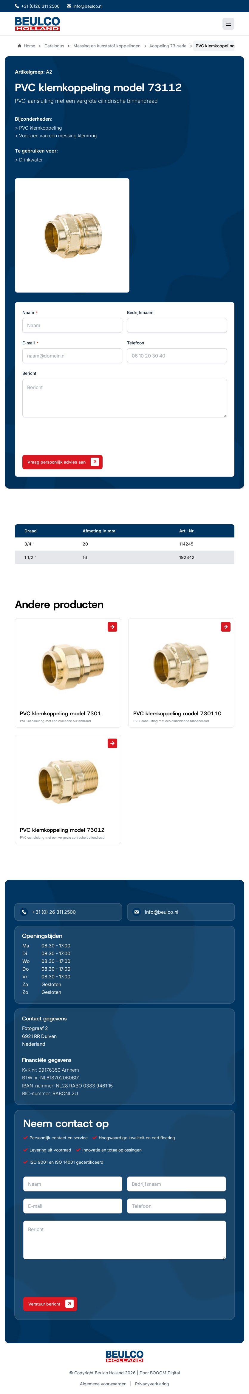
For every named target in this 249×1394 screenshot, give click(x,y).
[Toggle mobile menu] (228, 24)
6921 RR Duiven (39, 1036)
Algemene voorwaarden (103, 1383)
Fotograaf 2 (35, 1028)
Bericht (29, 373)
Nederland (33, 1044)
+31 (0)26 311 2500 (37, 6)
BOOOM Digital (165, 1372)
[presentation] (67, 436)
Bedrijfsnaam (140, 312)
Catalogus (54, 45)
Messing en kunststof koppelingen (106, 45)
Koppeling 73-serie (168, 45)
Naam (30, 312)
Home (26, 45)
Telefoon (135, 342)
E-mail (30, 343)
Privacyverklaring (152, 1383)
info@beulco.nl (84, 6)
